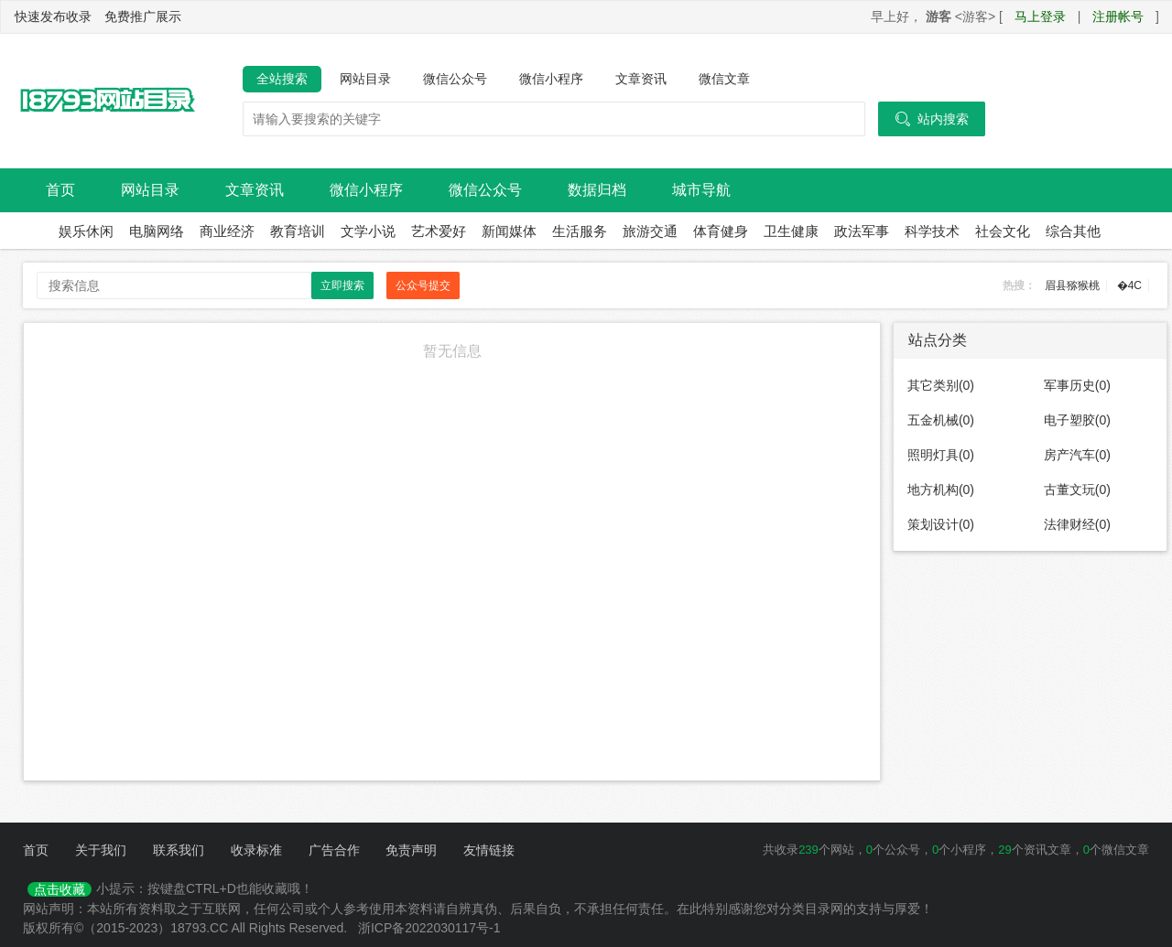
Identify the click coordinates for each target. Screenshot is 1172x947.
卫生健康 (791, 231)
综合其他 (1073, 231)
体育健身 (720, 231)
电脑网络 (156, 231)
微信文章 (724, 78)
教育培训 (297, 231)
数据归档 (597, 190)
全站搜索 (282, 78)
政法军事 (861, 231)
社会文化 (1002, 231)
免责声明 (411, 850)
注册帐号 (1118, 16)
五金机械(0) (940, 420)
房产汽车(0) (1077, 454)
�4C (1129, 285)
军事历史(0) (1077, 385)
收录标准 (256, 850)
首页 (60, 190)
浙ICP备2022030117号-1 (429, 927)
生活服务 (579, 231)
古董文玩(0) (1077, 489)
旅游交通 (650, 231)
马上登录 (1040, 16)
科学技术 (932, 231)
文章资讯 (641, 78)
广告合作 (334, 850)
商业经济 (227, 231)
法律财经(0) (1077, 524)
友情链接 (489, 850)
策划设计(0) (940, 524)
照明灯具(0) (940, 454)
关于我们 (100, 850)
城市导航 (701, 190)
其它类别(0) (940, 385)
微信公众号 (455, 78)
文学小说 (368, 231)
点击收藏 (59, 889)
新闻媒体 (509, 231)
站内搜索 (932, 119)
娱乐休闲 (86, 231)
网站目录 (365, 78)
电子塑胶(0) (1077, 420)
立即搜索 (342, 285)
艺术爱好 (438, 231)
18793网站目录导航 (105, 101)
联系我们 (178, 850)
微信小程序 (551, 78)
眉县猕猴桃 (1072, 285)
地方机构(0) (940, 489)
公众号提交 (423, 285)
